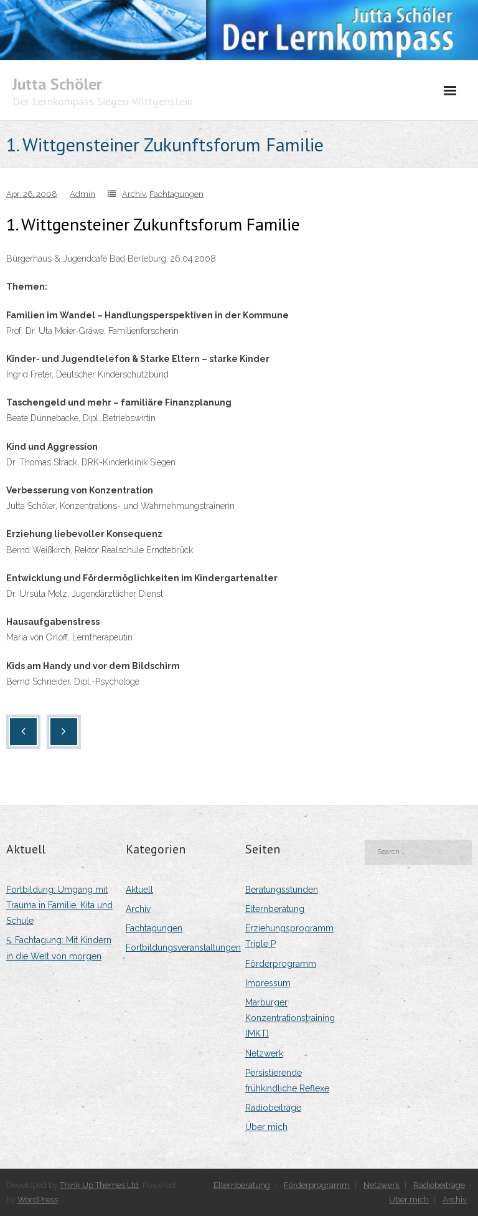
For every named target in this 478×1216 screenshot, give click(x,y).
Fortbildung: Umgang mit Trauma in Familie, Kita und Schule (59, 905)
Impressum (268, 983)
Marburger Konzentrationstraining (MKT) (290, 1017)
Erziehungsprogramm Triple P (289, 936)
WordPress (37, 1199)
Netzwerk (264, 1053)
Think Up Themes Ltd (99, 1185)
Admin (82, 194)
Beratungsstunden (281, 890)
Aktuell (139, 890)
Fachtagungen (176, 194)
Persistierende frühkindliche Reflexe (287, 1080)
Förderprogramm (280, 964)
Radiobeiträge (273, 1108)
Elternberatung (274, 909)
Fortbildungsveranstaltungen (183, 947)
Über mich (266, 1127)
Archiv (134, 194)
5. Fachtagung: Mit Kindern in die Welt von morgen (58, 948)
